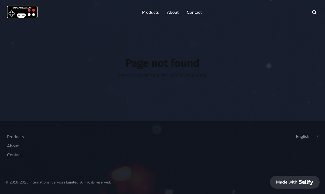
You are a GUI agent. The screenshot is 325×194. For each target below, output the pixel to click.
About (173, 12)
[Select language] (308, 136)
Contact (194, 12)
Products (150, 12)
